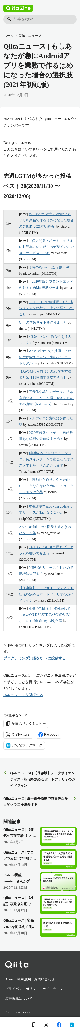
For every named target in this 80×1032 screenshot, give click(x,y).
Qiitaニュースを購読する (23, 695)
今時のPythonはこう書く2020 (50, 267)
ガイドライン (53, 989)
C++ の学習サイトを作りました (43, 322)
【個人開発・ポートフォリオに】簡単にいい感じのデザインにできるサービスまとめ (46, 247)
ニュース (35, 35)
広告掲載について (18, 998)
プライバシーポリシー (22, 989)
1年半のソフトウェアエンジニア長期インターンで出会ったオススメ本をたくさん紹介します (46, 459)
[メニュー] (72, 8)
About (9, 979)
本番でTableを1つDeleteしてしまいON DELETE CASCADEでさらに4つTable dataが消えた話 (45, 615)
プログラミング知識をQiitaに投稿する (34, 658)
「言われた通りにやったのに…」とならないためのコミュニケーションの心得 (46, 486)
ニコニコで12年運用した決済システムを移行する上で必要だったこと (46, 308)
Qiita (22, 35)
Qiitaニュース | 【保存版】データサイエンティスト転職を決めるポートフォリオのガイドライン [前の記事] (39, 778)
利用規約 (24, 979)
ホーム (8, 35)
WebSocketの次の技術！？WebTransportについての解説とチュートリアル (45, 357)
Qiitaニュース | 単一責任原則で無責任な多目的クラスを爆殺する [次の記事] (40, 801)
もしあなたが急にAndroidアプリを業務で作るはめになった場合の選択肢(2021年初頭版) (46, 220)
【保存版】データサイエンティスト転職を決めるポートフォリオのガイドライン (46, 594)
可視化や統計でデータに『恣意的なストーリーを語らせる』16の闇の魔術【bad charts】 (46, 398)
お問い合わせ (44, 979)
